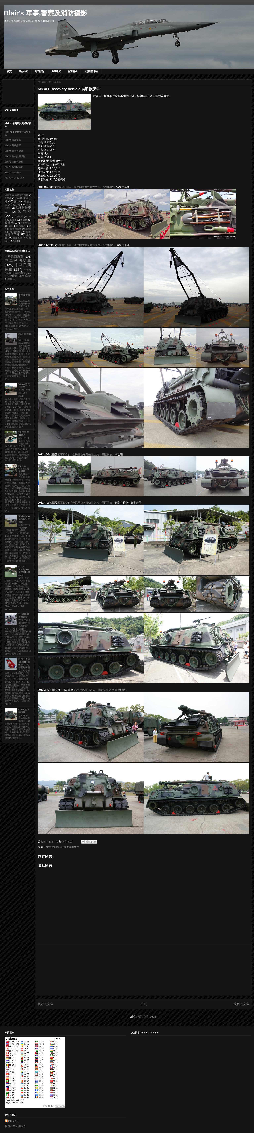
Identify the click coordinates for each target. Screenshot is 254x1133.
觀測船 (28, 232)
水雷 (10, 226)
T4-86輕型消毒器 (23, 433)
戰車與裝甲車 (72, 847)
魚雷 (14, 241)
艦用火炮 (15, 231)
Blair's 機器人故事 (14, 151)
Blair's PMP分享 (13, 172)
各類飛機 (72, 71)
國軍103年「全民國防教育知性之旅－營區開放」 (87, 187)
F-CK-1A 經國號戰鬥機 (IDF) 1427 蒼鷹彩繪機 (24, 663)
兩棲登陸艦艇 (21, 195)
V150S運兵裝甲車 (24, 385)
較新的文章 (45, 1004)
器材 (16, 201)
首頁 (9, 71)
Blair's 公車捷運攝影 (15, 156)
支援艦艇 (18, 216)
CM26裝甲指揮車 (23, 711)
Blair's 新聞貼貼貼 (14, 167)
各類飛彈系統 (91, 71)
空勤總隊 (26, 276)
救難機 (23, 219)
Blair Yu (13, 1121)
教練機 (9, 222)
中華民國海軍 (14, 256)
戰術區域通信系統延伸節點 (24, 519)
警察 (10, 279)
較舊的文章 (241, 1004)
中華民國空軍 (18, 260)
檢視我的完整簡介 (15, 1126)
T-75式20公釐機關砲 (24, 615)
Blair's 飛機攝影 (13, 145)
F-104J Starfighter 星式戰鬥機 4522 (24, 570)
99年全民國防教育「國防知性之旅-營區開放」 (101, 689)
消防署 (13, 276)
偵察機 (8, 195)
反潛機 (8, 198)
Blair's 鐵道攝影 (13, 140)
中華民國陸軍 (54, 847)
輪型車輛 (14, 234)
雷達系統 (17, 238)
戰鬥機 (24, 211)
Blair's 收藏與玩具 (14, 161)
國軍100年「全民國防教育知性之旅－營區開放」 (87, 245)
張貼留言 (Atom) (147, 1016)
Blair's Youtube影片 (14, 178)
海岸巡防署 (20, 273)
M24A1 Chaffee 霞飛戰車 (23, 468)
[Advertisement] (143, 970)
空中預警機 (15, 229)
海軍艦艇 (56, 71)
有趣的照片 (26, 223)
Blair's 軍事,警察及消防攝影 (45, 13)
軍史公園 (23, 71)
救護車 (13, 220)
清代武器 (20, 226)
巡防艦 (17, 204)
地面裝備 (39, 71)
